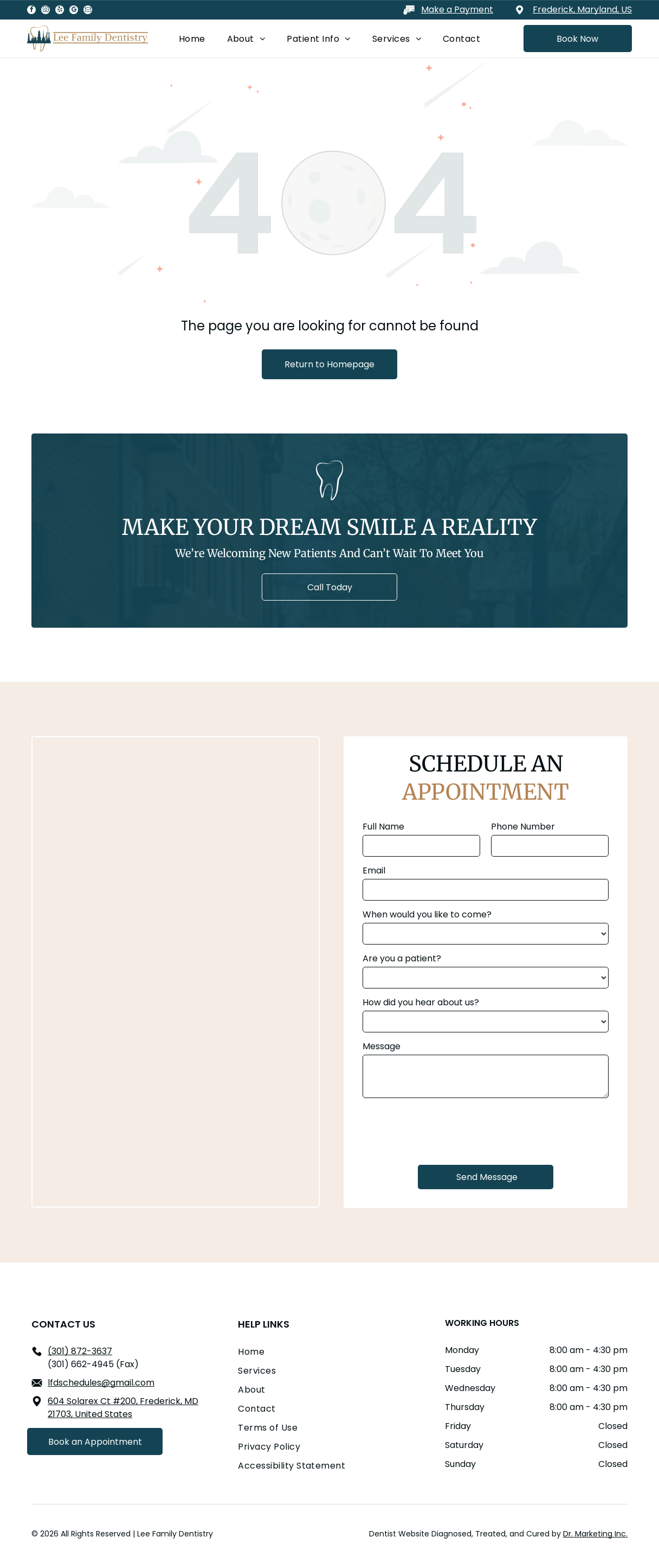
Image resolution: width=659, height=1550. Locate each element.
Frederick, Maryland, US (582, 9)
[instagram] (45, 11)
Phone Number (523, 826)
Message (381, 1046)
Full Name (383, 826)
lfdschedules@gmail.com (101, 1382)
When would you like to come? (427, 914)
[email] (87, 11)
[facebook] (31, 11)
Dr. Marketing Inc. (595, 1533)
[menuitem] (192, 38)
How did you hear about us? (421, 1002)
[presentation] (445, 1130)
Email (374, 870)
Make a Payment (457, 9)
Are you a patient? (402, 958)
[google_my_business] (73, 11)
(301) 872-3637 (80, 1351)
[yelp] (59, 11)
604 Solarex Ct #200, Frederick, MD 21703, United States (123, 1407)
